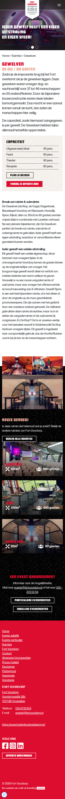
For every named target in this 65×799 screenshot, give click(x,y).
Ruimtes (17, 56)
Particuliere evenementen (32, 600)
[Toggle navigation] (59, 5)
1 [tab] (28, 47)
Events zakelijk (10, 635)
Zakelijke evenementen (32, 609)
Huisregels (8, 675)
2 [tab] (32, 47)
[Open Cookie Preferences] (4, 795)
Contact (7, 653)
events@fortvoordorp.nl (28, 587)
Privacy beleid (10, 662)
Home (5, 56)
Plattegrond (9, 671)
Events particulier (12, 640)
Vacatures (8, 680)
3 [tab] (36, 47)
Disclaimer (8, 667)
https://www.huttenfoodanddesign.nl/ (23, 724)
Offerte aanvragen (19, 755)
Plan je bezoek (20, 175)
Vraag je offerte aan (24, 184)
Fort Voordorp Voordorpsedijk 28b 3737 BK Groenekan (13, 697)
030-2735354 (23, 708)
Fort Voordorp (10, 649)
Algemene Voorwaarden (16, 658)
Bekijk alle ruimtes (19, 439)
